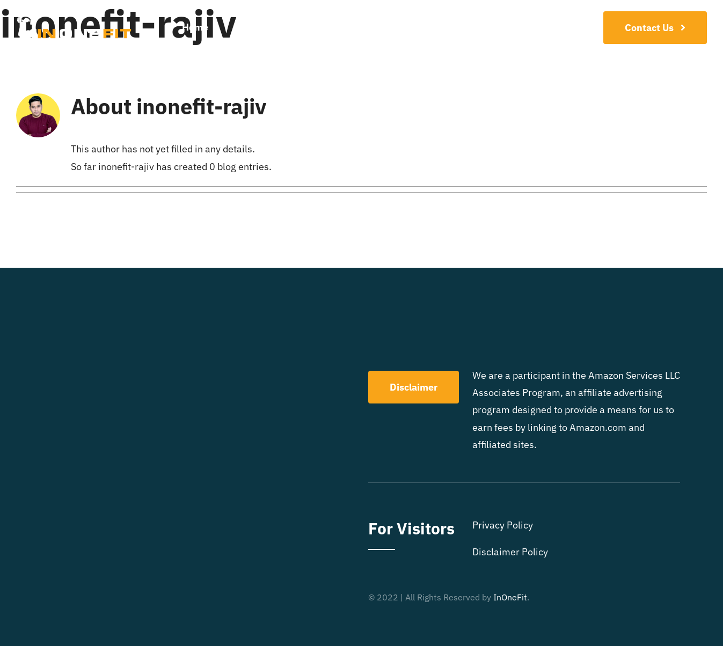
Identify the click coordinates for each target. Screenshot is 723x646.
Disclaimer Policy (510, 552)
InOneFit (510, 597)
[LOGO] (74, 18)
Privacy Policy (502, 525)
